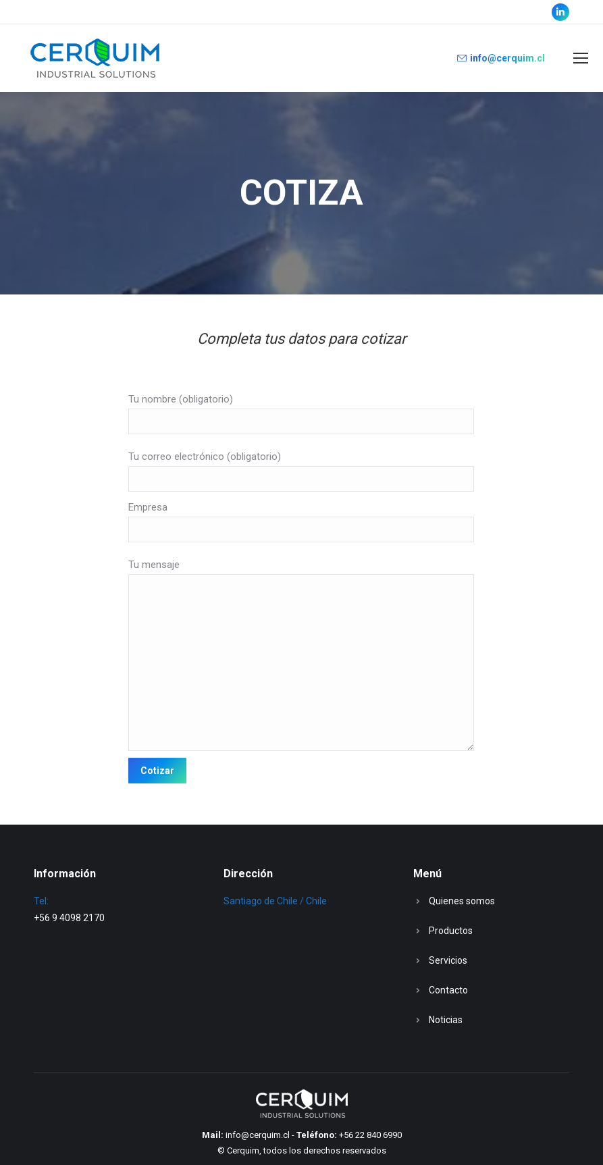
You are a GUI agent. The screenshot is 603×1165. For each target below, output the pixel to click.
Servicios (448, 960)
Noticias (446, 1019)
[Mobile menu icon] (580, 58)
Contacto (448, 990)
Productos (451, 930)
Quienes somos (462, 901)
